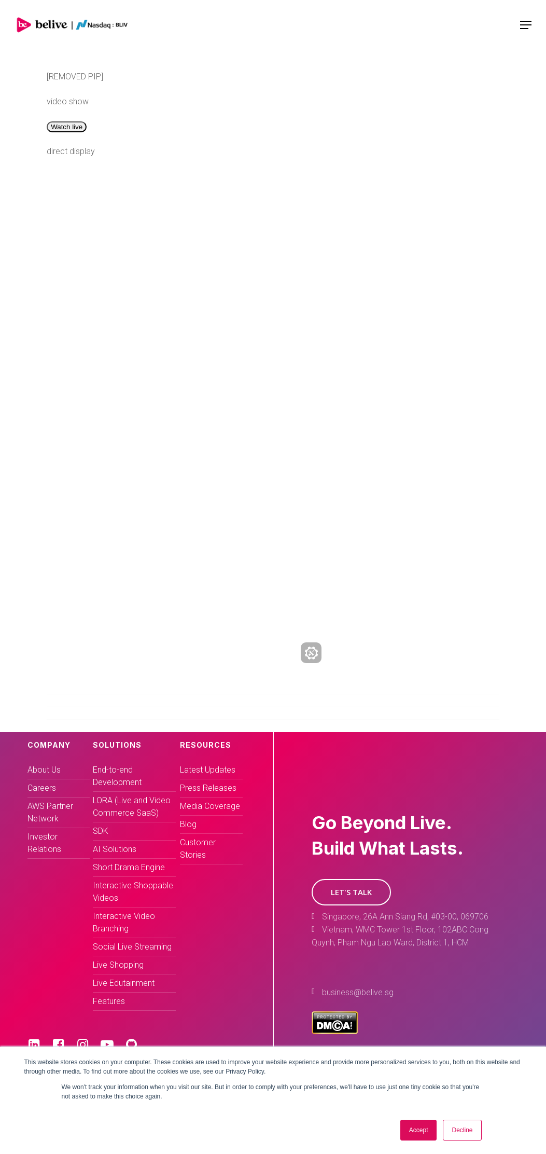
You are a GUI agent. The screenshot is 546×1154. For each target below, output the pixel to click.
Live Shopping (118, 965)
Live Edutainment (124, 983)
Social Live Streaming (132, 947)
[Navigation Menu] (525, 25)
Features (109, 1001)
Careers (41, 788)
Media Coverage (210, 806)
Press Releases (208, 788)
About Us (44, 770)
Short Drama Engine (129, 867)
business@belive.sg (358, 992)
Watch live (66, 127)
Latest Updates (207, 770)
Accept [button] (418, 1130)
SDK (100, 831)
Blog (188, 824)
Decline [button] (462, 1130)
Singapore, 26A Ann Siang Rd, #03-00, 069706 (405, 917)
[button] (351, 892)
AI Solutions (114, 849)
